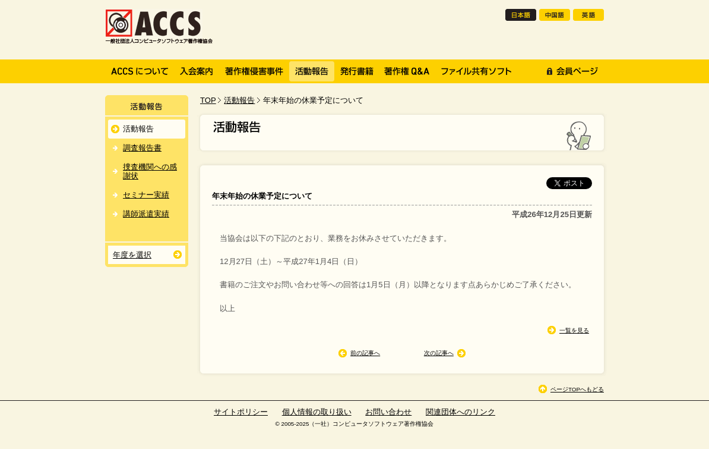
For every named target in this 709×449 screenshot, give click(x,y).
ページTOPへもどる (577, 389)
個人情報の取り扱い (317, 411)
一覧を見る (574, 330)
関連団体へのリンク (460, 411)
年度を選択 (132, 254)
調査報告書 (142, 147)
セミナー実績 (146, 194)
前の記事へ (365, 353)
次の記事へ (439, 353)
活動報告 (239, 100)
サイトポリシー (241, 411)
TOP (208, 100)
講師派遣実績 (146, 213)
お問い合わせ (388, 411)
